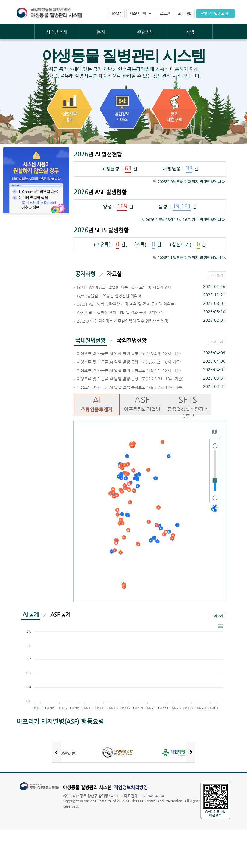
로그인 (165, 13)
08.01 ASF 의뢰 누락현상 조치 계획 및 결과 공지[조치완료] (126, 304)
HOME (115, 13)
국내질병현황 (90, 340)
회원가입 (184, 13)
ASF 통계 (60, 614)
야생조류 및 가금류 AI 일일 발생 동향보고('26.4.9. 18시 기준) (129, 353)
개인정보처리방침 (131, 787)
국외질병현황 (131, 340)
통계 (101, 31)
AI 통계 (31, 614)
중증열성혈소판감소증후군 (188, 406)
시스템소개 (56, 31)
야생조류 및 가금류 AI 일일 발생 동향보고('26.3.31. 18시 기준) (130, 379)
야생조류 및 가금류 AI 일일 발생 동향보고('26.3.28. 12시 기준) (130, 387)
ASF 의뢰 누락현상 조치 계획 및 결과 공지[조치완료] (120, 312)
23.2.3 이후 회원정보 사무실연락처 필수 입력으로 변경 (122, 321)
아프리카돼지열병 (142, 403)
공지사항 (85, 274)
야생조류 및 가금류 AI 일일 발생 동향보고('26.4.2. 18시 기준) (129, 362)
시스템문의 (138, 13)
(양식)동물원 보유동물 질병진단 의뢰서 (109, 295)
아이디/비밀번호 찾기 (215, 13)
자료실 (114, 274)
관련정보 (145, 31)
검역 (190, 31)
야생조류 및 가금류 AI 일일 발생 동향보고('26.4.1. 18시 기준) (129, 370)
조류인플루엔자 (96, 403)
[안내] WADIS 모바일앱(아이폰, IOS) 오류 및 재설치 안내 (124, 287)
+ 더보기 (217, 275)
